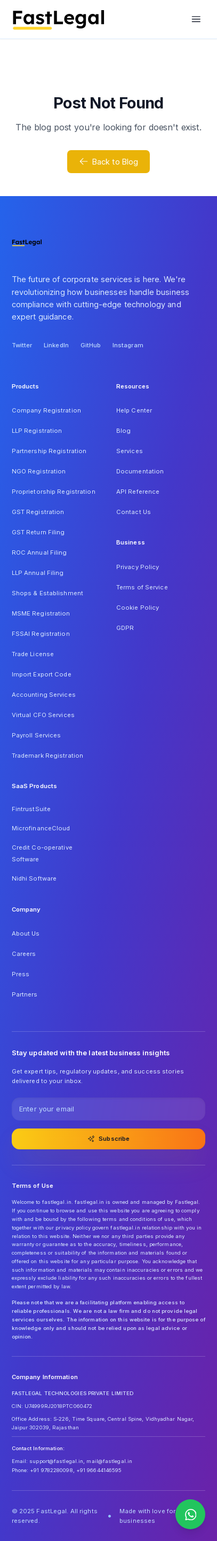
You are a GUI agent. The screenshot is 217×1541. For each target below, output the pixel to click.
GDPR (125, 628)
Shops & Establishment (47, 593)
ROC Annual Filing (39, 552)
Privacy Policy (137, 567)
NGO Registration (39, 471)
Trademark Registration (48, 755)
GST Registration (38, 512)
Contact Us (133, 512)
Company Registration (46, 410)
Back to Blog (109, 161)
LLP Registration (37, 430)
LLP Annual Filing (38, 573)
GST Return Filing (38, 532)
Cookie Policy (137, 607)
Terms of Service (142, 587)
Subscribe (108, 1138)
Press (21, 974)
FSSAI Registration (41, 633)
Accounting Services (44, 694)
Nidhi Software (34, 878)
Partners (25, 994)
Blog (123, 430)
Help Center (134, 410)
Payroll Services (36, 735)
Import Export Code (41, 674)
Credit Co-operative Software (42, 853)
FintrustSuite (31, 809)
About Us (26, 933)
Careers (24, 954)
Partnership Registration (49, 451)
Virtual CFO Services (43, 715)
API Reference (137, 491)
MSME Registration (41, 613)
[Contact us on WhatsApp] (190, 1514)
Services (129, 451)
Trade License (33, 654)
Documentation (140, 471)
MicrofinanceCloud (41, 828)
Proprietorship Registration (53, 491)
